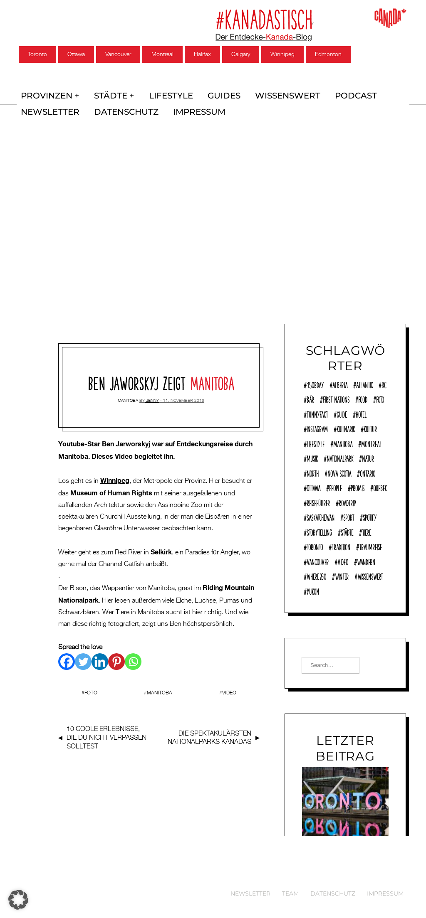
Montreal (162, 54)
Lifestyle (169, 94)
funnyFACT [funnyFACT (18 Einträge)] (317, 413)
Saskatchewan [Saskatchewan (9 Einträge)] (320, 516)
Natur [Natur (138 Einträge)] (368, 457)
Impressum (196, 107)
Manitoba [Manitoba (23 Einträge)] (342, 443)
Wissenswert (285, 94)
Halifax (202, 54)
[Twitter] (83, 655)
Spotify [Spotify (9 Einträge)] (369, 516)
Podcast (351, 94)
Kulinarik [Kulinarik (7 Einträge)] (346, 428)
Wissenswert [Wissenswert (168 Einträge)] (370, 575)
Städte (110, 94)
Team (290, 893)
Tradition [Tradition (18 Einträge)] (341, 546)
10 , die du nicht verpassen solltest (106, 732)
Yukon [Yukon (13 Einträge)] (313, 590)
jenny (152, 395)
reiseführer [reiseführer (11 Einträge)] (318, 502)
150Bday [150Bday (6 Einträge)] (315, 384)
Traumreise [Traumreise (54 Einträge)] (370, 546)
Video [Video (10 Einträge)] (342, 561)
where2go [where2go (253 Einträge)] (316, 575)
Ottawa (76, 54)
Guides (222, 94)
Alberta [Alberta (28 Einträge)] (339, 384)
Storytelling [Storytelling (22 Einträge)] (319, 531)
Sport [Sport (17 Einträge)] (348, 516)
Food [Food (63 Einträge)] (362, 398)
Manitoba (128, 395)
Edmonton (328, 54)
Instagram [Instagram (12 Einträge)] (317, 428)
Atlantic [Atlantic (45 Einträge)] (364, 384)
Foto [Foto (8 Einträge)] (380, 398)
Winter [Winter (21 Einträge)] (342, 575)
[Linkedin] (100, 655)
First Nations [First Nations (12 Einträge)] (336, 398)
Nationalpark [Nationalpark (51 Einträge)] (340, 457)
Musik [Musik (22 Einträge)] (312, 457)
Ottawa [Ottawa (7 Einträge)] (313, 487)
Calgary (240, 54)
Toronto (37, 54)
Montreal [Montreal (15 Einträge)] (371, 443)
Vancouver (118, 54)
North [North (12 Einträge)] (313, 472)
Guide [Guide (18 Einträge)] (342, 413)
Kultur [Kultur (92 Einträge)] (370, 428)
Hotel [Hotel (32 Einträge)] (361, 413)
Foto (90, 687)
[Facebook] (66, 655)
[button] (18, 899)
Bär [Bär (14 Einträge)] (310, 398)
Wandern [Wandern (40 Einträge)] (366, 561)
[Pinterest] (116, 655)
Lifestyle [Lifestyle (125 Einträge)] (315, 443)
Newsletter (49, 107)
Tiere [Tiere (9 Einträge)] (366, 531)
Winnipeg (282, 54)
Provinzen (46, 94)
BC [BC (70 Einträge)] (383, 384)
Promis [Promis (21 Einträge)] (357, 487)
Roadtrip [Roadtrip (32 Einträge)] (347, 502)
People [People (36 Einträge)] (335, 487)
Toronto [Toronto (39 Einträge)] (315, 546)
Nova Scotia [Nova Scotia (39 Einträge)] (339, 472)
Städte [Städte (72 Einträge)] (347, 531)
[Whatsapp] (133, 655)
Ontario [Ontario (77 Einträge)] (367, 472)
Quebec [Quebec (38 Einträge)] (380, 487)
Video (229, 687)
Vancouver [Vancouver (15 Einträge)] (318, 561)
